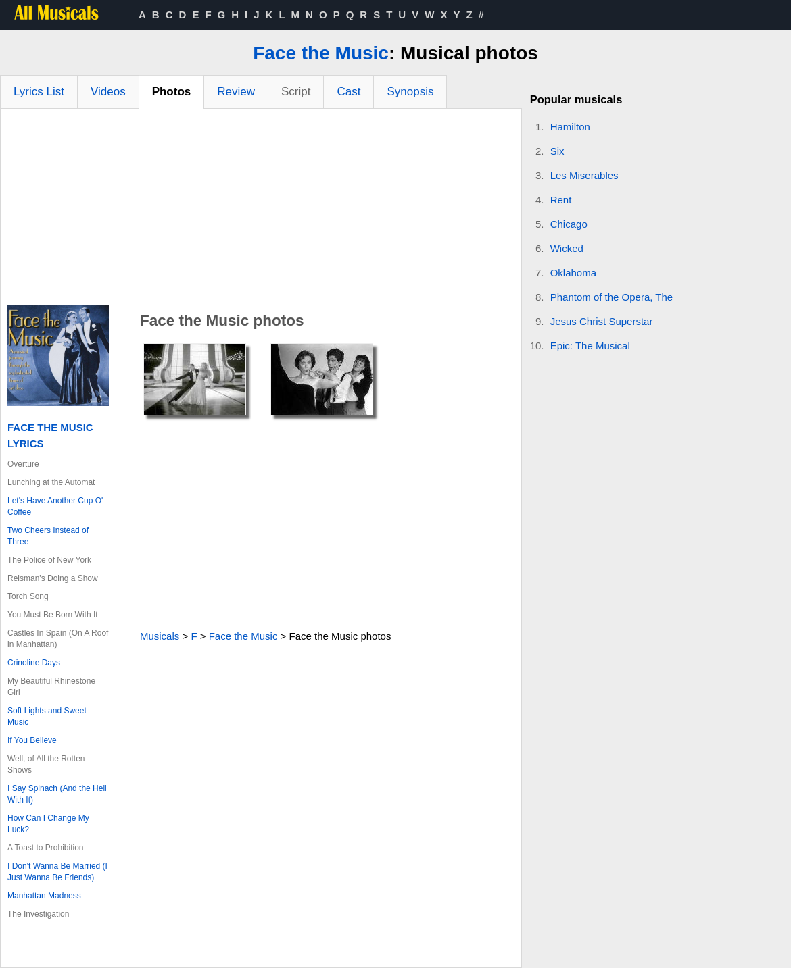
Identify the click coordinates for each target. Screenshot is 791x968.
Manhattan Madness (44, 895)
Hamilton (570, 126)
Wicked (566, 248)
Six (557, 151)
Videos (108, 91)
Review (236, 91)
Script (295, 91)
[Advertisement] (260, 210)
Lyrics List (39, 91)
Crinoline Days (33, 662)
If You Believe (32, 740)
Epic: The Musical (590, 345)
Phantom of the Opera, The (611, 297)
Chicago (569, 224)
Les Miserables (584, 175)
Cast (348, 91)
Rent (561, 199)
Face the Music (321, 53)
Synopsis (410, 91)
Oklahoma (573, 272)
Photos (171, 91)
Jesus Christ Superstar (601, 321)
